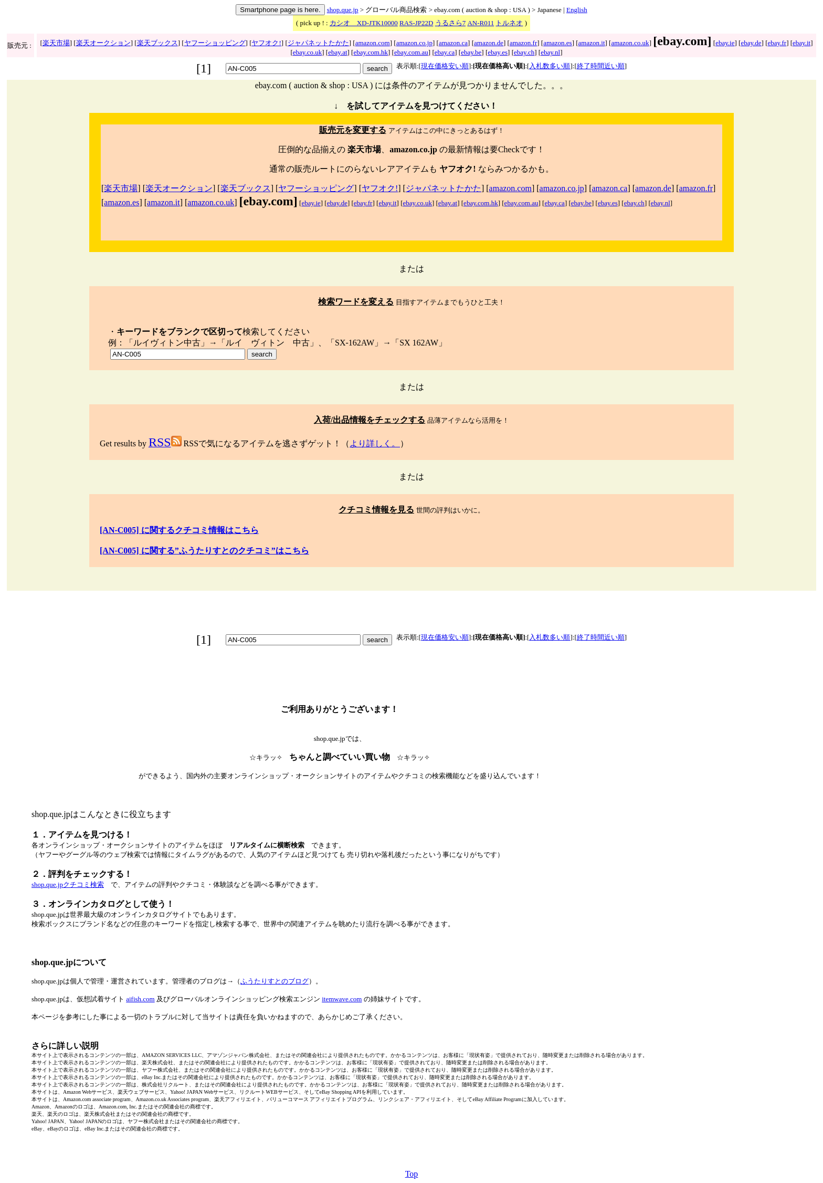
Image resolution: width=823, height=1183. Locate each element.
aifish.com (140, 999)
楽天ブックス (157, 43)
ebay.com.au (411, 52)
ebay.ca (445, 52)
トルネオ (509, 23)
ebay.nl (550, 52)
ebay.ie (724, 43)
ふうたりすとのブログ (274, 981)
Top (411, 1173)
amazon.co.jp (414, 43)
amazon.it (591, 43)
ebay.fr (777, 43)
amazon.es (557, 43)
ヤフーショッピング (215, 43)
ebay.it (801, 43)
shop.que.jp (342, 10)
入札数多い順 (549, 66)
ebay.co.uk (307, 52)
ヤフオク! (266, 43)
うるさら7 (450, 23)
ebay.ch (524, 52)
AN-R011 (480, 23)
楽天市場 (56, 43)
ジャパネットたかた (318, 43)
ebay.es (498, 52)
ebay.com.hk (370, 52)
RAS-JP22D (416, 23)
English (576, 10)
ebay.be (471, 52)
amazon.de (488, 43)
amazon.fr (523, 43)
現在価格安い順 (445, 66)
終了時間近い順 (601, 66)
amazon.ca (453, 43)
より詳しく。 (375, 443)
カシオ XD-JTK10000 (364, 23)
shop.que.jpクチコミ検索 (67, 884)
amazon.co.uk (630, 43)
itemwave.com (342, 999)
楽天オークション (103, 43)
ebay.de (751, 43)
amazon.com (372, 43)
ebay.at (337, 52)
